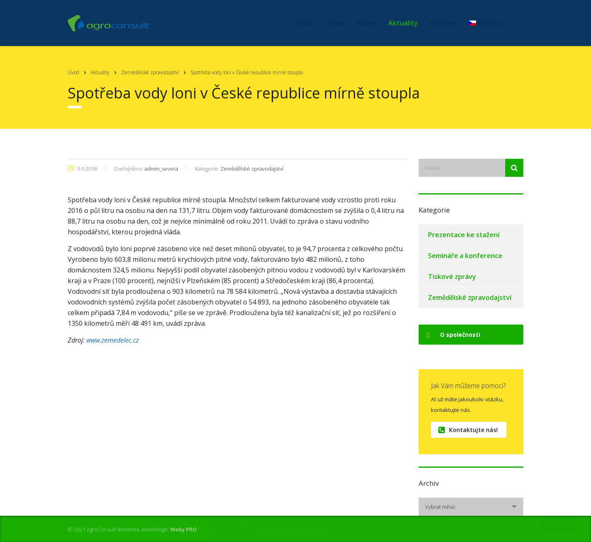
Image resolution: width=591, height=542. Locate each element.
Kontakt (443, 22)
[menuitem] (486, 23)
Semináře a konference (465, 255)
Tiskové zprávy (452, 276)
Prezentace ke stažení (463, 234)
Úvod (304, 22)
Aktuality (403, 22)
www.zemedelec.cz (112, 340)
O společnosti (453, 334)
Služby (365, 22)
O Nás (333, 22)
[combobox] (471, 507)
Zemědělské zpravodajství (469, 297)
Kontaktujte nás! (468, 430)
